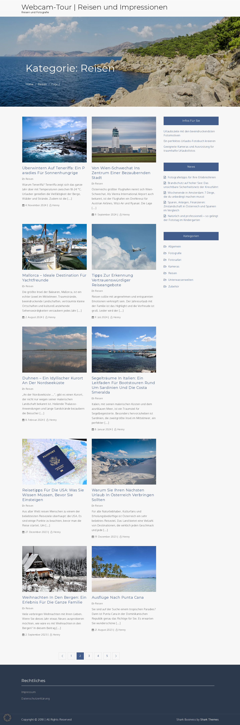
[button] (7, 717)
